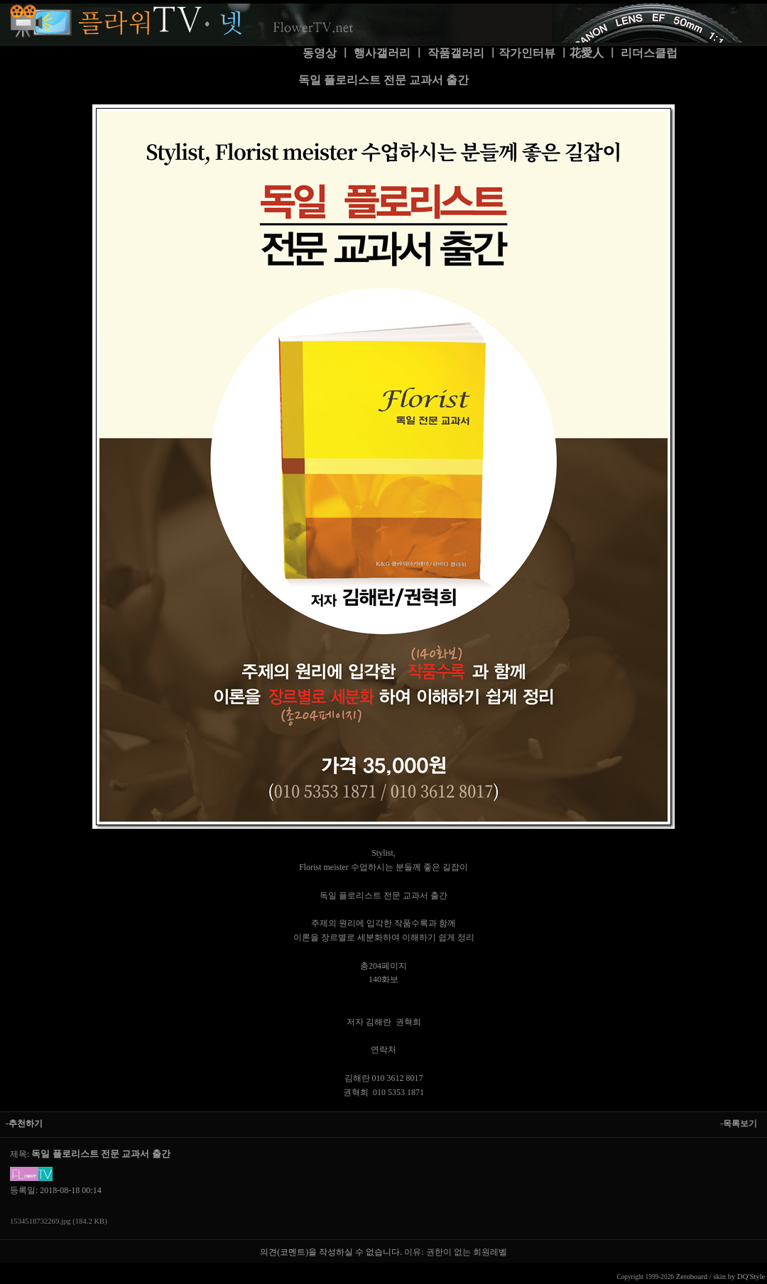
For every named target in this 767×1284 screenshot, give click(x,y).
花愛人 (587, 53)
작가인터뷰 (527, 53)
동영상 (320, 53)
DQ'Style (751, 1276)
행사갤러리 (382, 53)
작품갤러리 (456, 53)
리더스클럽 (649, 53)
